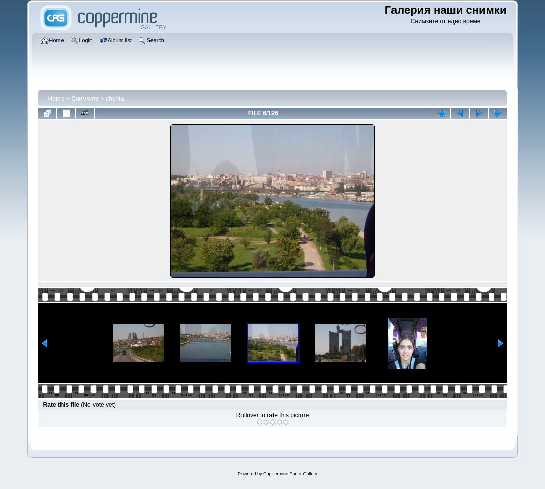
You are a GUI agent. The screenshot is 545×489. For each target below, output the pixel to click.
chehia (115, 98)
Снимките (85, 98)
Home (56, 98)
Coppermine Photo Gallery (290, 473)
